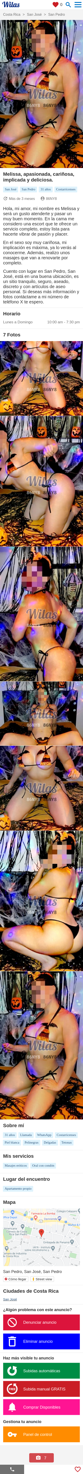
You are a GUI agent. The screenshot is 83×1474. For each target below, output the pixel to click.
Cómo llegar (15, 1279)
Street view (42, 1279)
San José (10, 1299)
